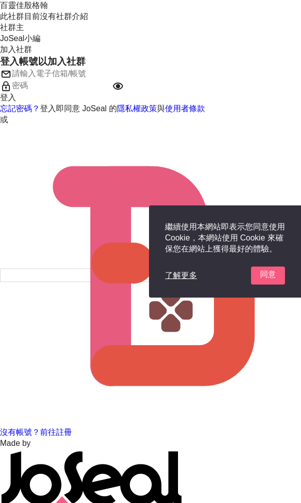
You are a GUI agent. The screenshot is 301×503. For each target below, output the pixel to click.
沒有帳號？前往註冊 (36, 432)
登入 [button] (8, 97)
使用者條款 (185, 108)
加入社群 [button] (16, 49)
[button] (118, 86)
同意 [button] (268, 274)
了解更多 (181, 275)
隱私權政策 (137, 108)
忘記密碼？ (20, 108)
